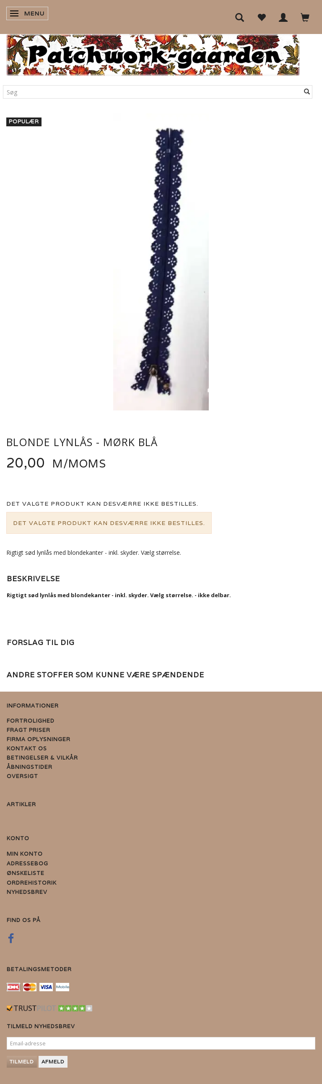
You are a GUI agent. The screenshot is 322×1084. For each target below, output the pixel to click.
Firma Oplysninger (38, 739)
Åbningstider (29, 767)
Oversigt (22, 776)
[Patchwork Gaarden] (153, 53)
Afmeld (53, 1061)
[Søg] (307, 92)
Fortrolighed (31, 720)
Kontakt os (27, 748)
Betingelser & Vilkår (42, 757)
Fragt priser (28, 730)
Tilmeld (22, 1061)
